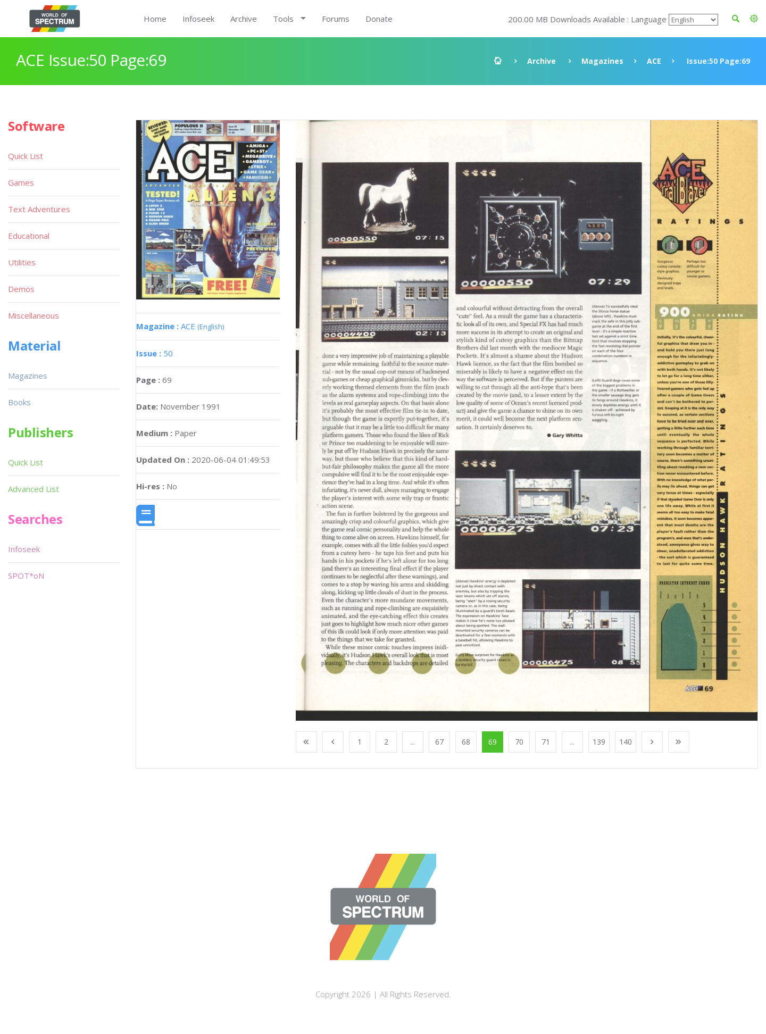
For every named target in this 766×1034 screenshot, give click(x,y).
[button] (754, 18)
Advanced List (33, 488)
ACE (654, 61)
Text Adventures (39, 209)
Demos (21, 288)
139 (599, 742)
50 (154, 353)
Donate (379, 18)
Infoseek (198, 18)
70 (519, 742)
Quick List (25, 156)
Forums (335, 18)
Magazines (602, 61)
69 (492, 742)
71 (546, 742)
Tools (283, 18)
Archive (243, 18)
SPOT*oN (26, 575)
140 (625, 742)
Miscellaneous (33, 315)
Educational (28, 235)
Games (21, 182)
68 (466, 742)
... (412, 742)
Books (19, 402)
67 (439, 742)
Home (155, 18)
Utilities (22, 262)
